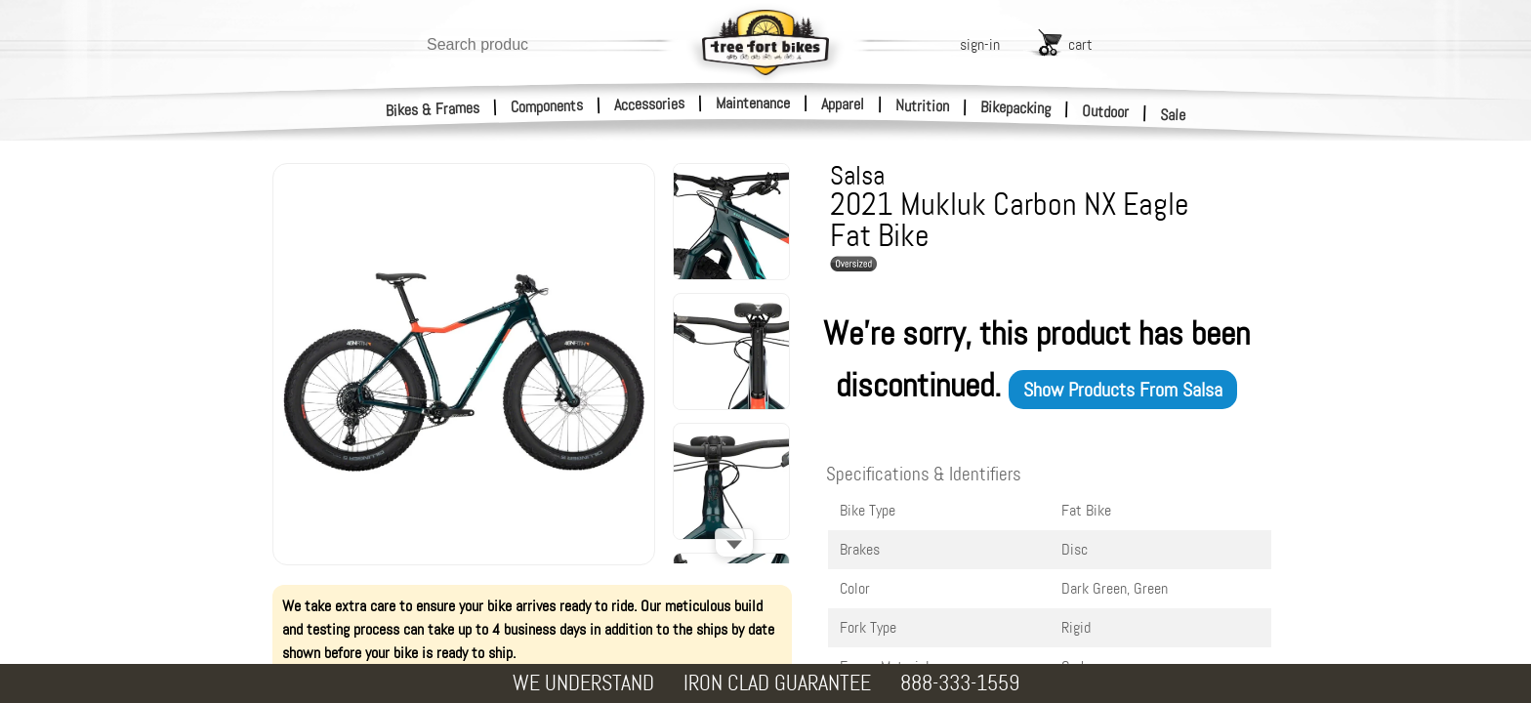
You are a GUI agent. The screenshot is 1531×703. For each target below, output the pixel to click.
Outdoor (1106, 111)
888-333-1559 (959, 683)
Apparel (842, 104)
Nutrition (922, 105)
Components (547, 106)
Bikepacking (1016, 108)
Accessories (649, 104)
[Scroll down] (734, 543)
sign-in (980, 44)
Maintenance (753, 103)
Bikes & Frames (433, 109)
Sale (1173, 115)
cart (1080, 44)
